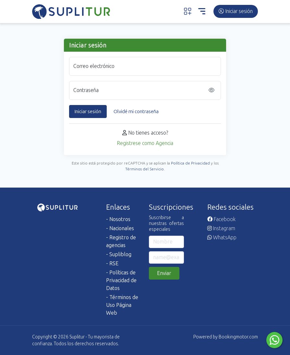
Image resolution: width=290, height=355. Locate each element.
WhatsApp (221, 237)
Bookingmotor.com (238, 337)
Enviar (164, 273)
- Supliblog (118, 254)
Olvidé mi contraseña (136, 111)
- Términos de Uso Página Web (122, 305)
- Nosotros (118, 219)
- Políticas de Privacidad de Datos (121, 280)
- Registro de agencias (121, 241)
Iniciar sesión (236, 11)
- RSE (112, 263)
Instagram (221, 228)
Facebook (221, 219)
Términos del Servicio (144, 169)
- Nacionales (120, 228)
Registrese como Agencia (145, 143)
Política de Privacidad (190, 163)
